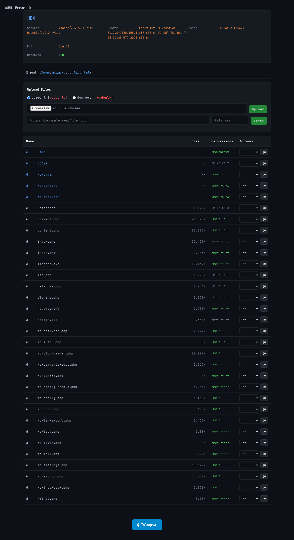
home (46, 72)
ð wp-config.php (44, 398)
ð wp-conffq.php (44, 376)
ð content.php (42, 230)
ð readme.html (42, 309)
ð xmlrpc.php (41, 499)
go (264, 152)
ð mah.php (38, 275)
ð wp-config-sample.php (51, 387)
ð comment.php (42, 219)
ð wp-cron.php (42, 409)
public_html (79, 72)
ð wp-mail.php (42, 454)
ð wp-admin (39, 174)
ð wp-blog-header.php (49, 353)
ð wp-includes (42, 197)
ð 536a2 (36, 163)
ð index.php (40, 241)
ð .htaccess (40, 208)
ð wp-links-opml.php (48, 420)
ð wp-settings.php (46, 465)
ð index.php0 (41, 253)
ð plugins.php (42, 297)
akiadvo (59, 72)
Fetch (259, 121)
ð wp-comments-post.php (51, 364)
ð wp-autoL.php (43, 342)
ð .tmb (35, 152)
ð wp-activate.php (46, 331)
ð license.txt (42, 264)
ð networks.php (43, 286)
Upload (258, 109)
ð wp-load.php (42, 431)
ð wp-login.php (43, 443)
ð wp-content (41, 186)
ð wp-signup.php (44, 476)
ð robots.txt (41, 320)
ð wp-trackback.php (47, 487)
